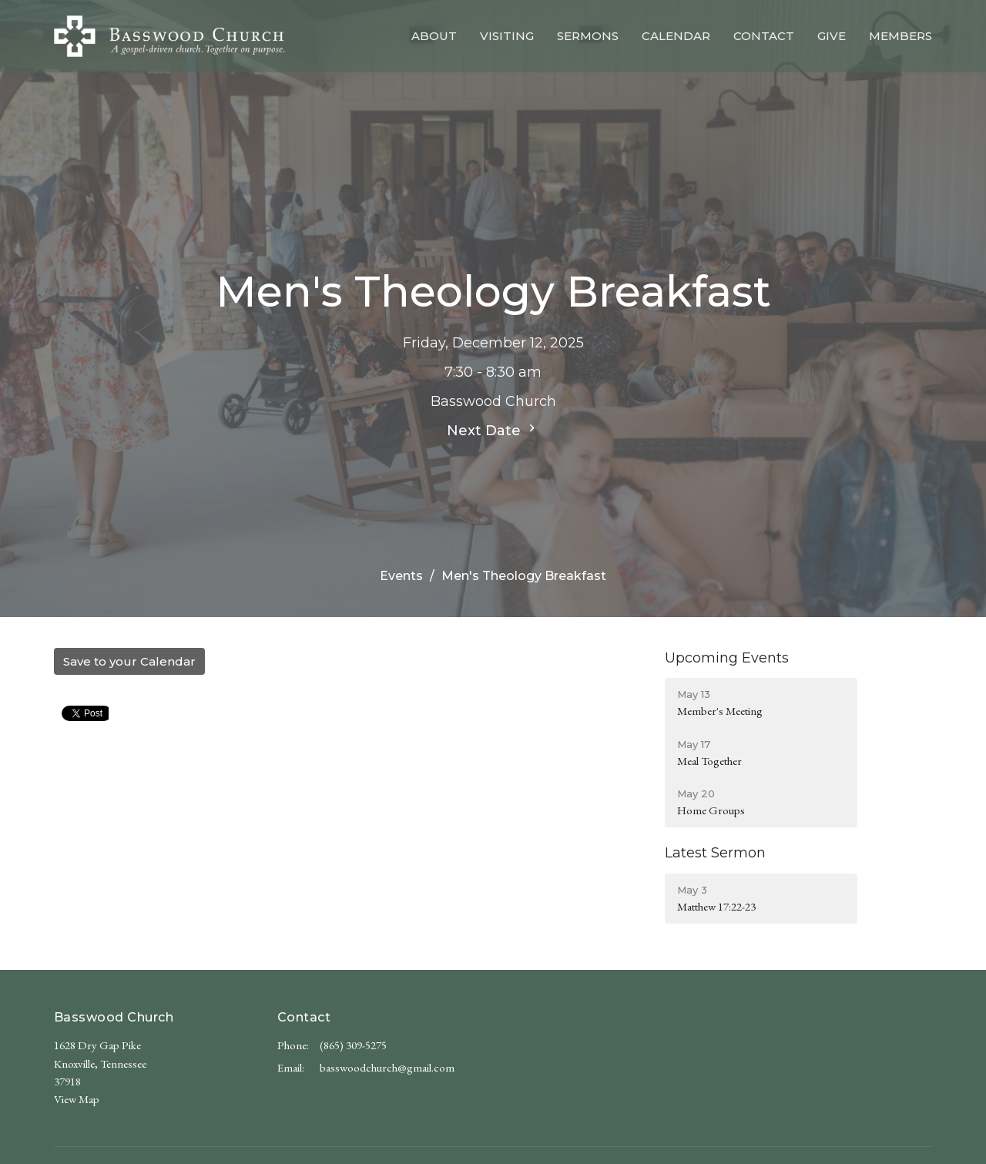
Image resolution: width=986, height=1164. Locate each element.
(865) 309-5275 (353, 1045)
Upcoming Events (727, 657)
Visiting (507, 36)
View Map (76, 1099)
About (434, 36)
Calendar (676, 36)
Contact (763, 36)
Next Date (493, 430)
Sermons (588, 36)
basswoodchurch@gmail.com (387, 1067)
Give (831, 36)
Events (401, 576)
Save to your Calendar (129, 661)
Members (900, 36)
